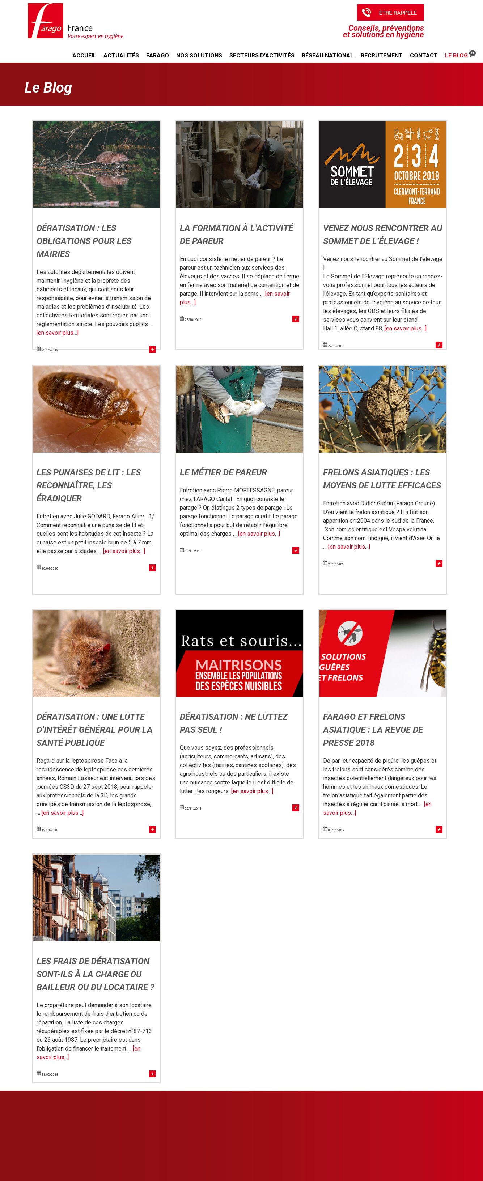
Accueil (84, 55)
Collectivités (310, 1133)
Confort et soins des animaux (219, 1152)
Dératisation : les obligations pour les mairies (84, 241)
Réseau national (327, 55)
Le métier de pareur (223, 472)
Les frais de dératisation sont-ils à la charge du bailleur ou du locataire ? (95, 974)
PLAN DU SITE (425, 1138)
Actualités (121, 55)
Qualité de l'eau (205, 1159)
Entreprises (309, 1126)
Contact (424, 55)
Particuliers (309, 1139)
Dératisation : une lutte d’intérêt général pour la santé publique (95, 730)
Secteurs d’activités (262, 55)
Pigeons (198, 1146)
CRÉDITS (418, 1151)
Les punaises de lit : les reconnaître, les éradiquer (89, 485)
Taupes (197, 1139)
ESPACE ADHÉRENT (323, 1152)
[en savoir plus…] (58, 332)
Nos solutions (199, 55)
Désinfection (202, 1133)
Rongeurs (199, 1120)
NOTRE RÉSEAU (427, 1111)
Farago (157, 55)
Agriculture (309, 1120)
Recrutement (382, 55)
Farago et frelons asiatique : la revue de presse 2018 (373, 730)
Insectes (198, 1126)
